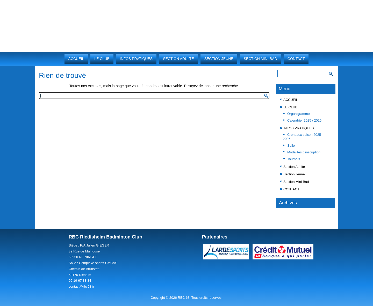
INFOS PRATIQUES (136, 59)
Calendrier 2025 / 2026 (304, 120)
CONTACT (296, 59)
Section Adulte (178, 59)
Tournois (293, 159)
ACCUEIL (76, 59)
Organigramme (298, 114)
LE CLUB (101, 59)
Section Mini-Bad (260, 59)
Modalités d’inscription (303, 152)
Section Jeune (218, 59)
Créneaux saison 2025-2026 (302, 137)
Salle (291, 145)
